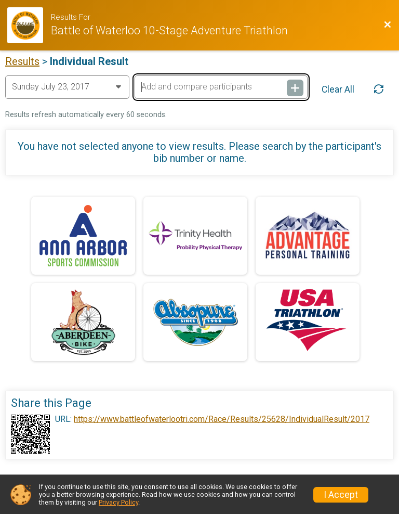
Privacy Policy (118, 502)
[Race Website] (29, 25)
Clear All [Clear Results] (338, 89)
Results (22, 61)
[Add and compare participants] (221, 86)
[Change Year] (67, 86)
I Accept (341, 495)
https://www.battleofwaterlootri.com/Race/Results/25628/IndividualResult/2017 (221, 419)
